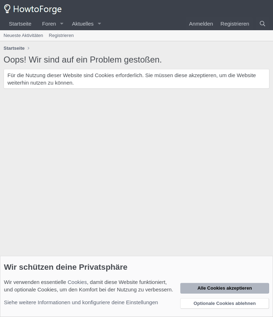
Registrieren (61, 35)
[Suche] (262, 23)
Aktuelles (82, 24)
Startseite (20, 24)
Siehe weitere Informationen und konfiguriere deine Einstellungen (81, 302)
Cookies (77, 282)
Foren (49, 24)
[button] (61, 23)
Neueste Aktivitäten (23, 35)
